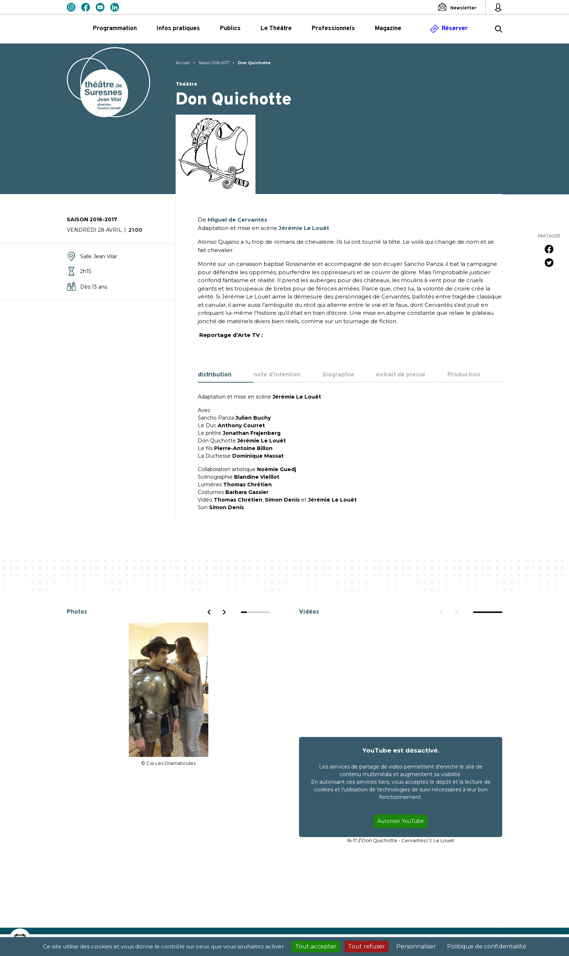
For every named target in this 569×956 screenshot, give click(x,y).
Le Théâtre (276, 29)
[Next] (224, 612)
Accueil (183, 62)
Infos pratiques (178, 29)
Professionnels (333, 29)
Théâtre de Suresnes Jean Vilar (108, 82)
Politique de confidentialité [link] (486, 946)
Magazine (388, 29)
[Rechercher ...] (498, 30)
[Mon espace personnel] (498, 7)
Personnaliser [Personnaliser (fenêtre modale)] (416, 946)
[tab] (226, 375)
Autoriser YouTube (400, 821)
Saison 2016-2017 (213, 62)
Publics (230, 29)
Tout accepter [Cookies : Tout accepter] (316, 946)
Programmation (115, 29)
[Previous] (209, 612)
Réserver (455, 29)
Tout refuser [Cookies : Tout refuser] (366, 946)
